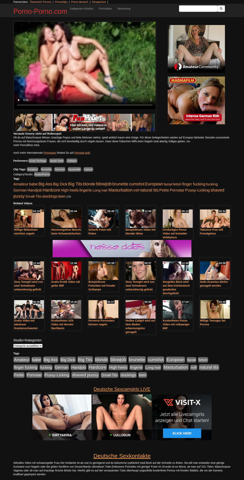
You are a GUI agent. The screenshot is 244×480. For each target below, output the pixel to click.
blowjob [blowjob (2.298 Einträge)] (104, 183)
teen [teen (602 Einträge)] (62, 196)
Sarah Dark (56, 160)
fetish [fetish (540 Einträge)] (177, 184)
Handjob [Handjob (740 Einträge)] (34, 190)
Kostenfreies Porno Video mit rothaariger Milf (176, 324)
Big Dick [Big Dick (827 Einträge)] (60, 184)
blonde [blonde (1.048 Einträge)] (89, 184)
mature (88, 169)
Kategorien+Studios (81, 8)
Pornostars (105, 8)
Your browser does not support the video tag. (85, 65)
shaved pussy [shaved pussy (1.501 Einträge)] (85, 375)
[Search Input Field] (198, 8)
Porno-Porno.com (40, 11)
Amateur (33, 169)
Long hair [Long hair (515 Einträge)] (100, 190)
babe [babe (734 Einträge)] (33, 184)
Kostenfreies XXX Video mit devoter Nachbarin (62, 324)
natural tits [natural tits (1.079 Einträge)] (149, 190)
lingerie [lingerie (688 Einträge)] (85, 190)
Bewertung (124, 8)
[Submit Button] (221, 8)
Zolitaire (72, 160)
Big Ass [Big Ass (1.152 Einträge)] (45, 184)
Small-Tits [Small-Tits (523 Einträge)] (33, 196)
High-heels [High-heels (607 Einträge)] (70, 190)
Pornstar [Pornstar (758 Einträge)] (177, 190)
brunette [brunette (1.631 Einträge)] (120, 183)
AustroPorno (42, 174)
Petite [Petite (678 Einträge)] (164, 190)
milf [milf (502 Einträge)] (136, 190)
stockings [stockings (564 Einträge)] (50, 196)
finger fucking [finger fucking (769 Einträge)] (193, 184)
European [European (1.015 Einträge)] (154, 184)
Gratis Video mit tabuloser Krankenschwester (26, 324)
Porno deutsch (79, 1)
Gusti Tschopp (37, 160)
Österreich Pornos (40, 1)
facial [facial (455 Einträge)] (168, 184)
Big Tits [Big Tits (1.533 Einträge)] (75, 183)
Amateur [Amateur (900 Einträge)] (20, 184)
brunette (46, 169)
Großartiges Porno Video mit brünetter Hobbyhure (175, 233)
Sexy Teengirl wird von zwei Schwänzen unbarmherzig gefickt (28, 285)
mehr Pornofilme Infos (26, 145)
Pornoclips (61, 1)
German (60, 169)
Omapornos (99, 1)
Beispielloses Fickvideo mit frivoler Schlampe (101, 285)
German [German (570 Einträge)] (20, 190)
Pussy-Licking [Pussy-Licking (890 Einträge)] (197, 190)
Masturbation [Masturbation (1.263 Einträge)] (120, 190)
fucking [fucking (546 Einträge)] (212, 184)
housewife (74, 169)
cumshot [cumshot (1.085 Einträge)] (136, 184)
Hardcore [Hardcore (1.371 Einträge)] (51, 190)
